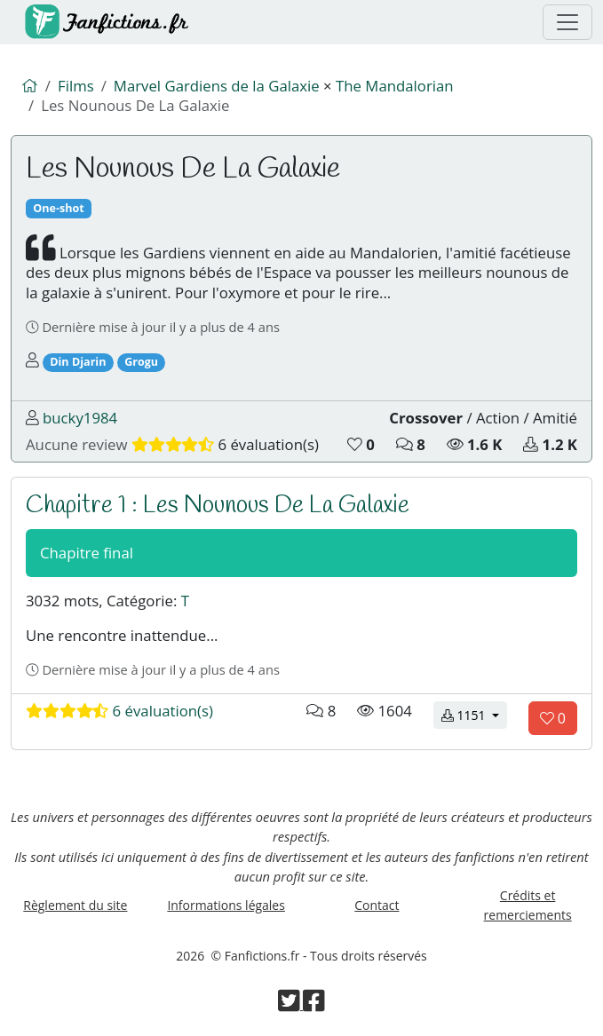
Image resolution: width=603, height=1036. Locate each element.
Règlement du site (75, 905)
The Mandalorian (395, 85)
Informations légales (225, 905)
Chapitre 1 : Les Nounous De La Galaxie (217, 506)
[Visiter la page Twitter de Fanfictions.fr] (290, 1004)
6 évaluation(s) (119, 710)
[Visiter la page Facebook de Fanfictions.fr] (313, 1004)
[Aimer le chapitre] (552, 718)
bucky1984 (80, 417)
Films (76, 85)
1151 (474, 714)
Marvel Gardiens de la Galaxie (217, 85)
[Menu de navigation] (567, 22)
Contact (376, 905)
